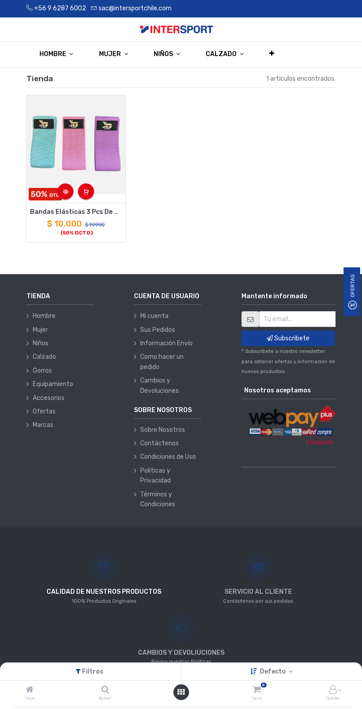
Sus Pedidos (157, 330)
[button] (272, 54)
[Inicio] (30, 690)
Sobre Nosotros (162, 430)
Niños (40, 343)
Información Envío (166, 343)
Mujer (40, 330)
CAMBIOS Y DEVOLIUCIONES (181, 653)
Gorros (42, 370)
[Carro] (257, 690)
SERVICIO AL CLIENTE (258, 592)
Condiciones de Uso (168, 457)
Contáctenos (159, 443)
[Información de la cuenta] (332, 690)
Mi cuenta (154, 316)
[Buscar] (105, 690)
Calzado (44, 357)
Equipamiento (53, 384)
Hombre (44, 316)
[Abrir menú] (181, 692)
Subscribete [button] (288, 338)
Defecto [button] (273, 671)
